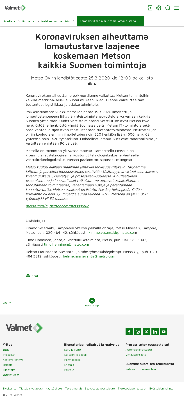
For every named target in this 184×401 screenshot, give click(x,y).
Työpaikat (9, 354)
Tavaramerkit (73, 388)
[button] (9, 21)
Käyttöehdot (54, 388)
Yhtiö (6, 349)
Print (32, 276)
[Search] (167, 7)
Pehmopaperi (72, 359)
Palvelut (69, 369)
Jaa (7, 302)
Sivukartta (9, 388)
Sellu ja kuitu (72, 349)
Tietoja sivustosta (31, 388)
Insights (7, 364)
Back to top (92, 302)
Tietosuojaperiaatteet (132, 388)
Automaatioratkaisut (139, 349)
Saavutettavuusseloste (100, 388)
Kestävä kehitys (13, 359)
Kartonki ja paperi (75, 354)
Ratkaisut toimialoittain (141, 369)
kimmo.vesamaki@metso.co (111, 232)
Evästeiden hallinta (161, 388)
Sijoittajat (9, 369)
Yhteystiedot (11, 374)
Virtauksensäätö (136, 354)
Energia (69, 364)
